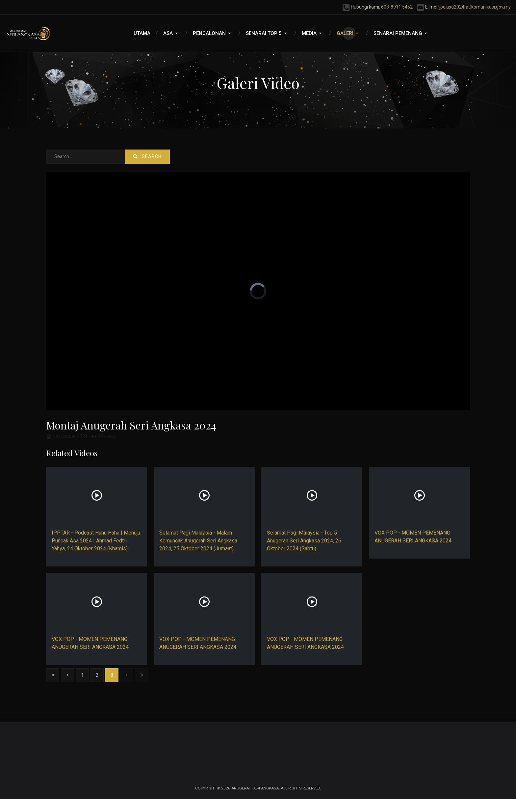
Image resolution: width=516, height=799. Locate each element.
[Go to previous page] (67, 675)
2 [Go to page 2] (97, 675)
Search (147, 156)
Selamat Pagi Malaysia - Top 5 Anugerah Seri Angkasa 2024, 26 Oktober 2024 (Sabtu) (304, 541)
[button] (171, 33)
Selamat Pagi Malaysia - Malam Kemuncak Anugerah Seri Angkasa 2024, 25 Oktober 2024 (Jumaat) (198, 541)
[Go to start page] (52, 675)
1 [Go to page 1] (82, 675)
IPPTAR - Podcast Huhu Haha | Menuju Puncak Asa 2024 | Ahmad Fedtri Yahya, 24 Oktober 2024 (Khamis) (96, 541)
